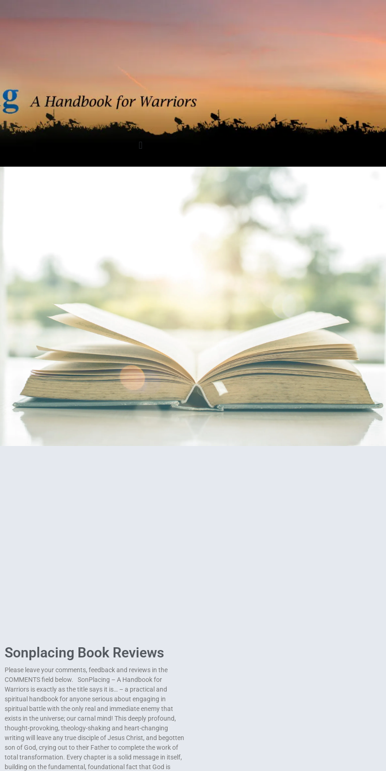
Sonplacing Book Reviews (84, 653)
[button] (140, 145)
